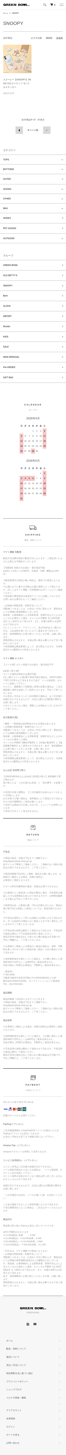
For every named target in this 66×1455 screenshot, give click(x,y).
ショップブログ (14, 1389)
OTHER (7, 198)
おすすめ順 (36, 38)
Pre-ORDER (9, 367)
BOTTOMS (8, 169)
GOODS (7, 189)
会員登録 (10, 1418)
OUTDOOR (8, 238)
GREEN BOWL (10, 265)
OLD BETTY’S (10, 275)
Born (5, 295)
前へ (19, 130)
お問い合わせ (12, 1443)
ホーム (5, 13)
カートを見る (12, 1434)
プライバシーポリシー (17, 1381)
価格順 (49, 38)
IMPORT (7, 316)
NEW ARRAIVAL (11, 357)
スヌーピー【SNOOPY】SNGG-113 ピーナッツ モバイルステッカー (17, 83)
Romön (6, 326)
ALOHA (7, 306)
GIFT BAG (8, 377)
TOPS (6, 159)
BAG (5, 208)
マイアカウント (14, 1410)
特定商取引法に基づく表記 (19, 1373)
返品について (12, 1357)
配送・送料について (16, 1348)
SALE (6, 346)
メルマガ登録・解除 (16, 1397)
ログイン (10, 1426)
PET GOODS (9, 228)
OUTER (7, 179)
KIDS (5, 336)
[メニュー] (61, 4)
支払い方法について (16, 1365)
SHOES (7, 218)
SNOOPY (15, 13)
